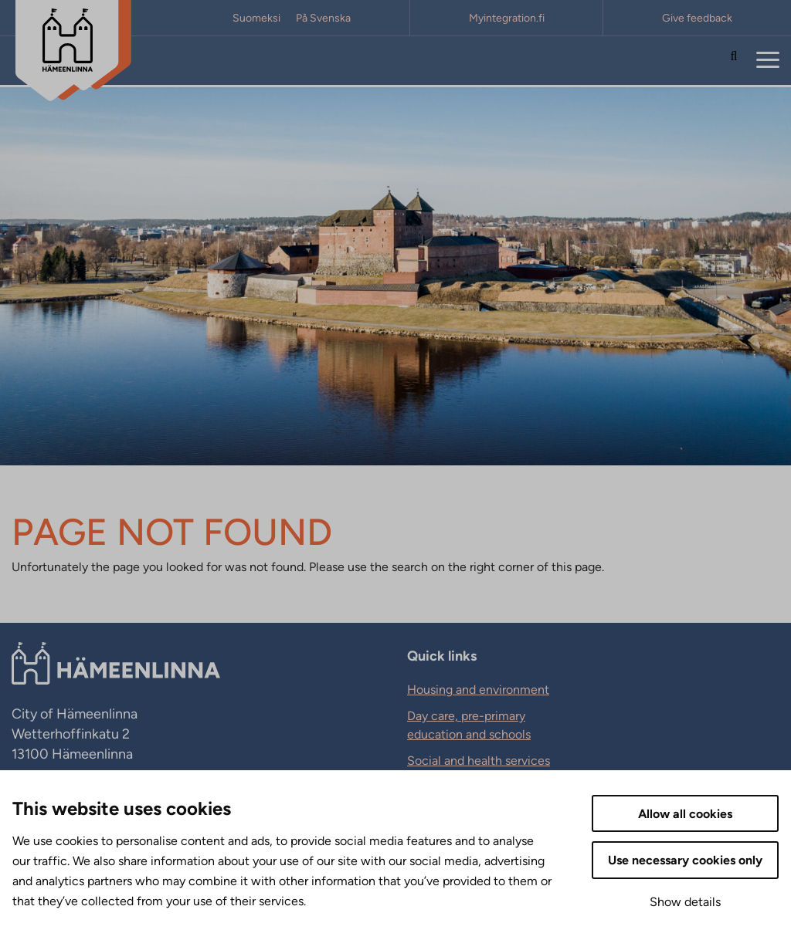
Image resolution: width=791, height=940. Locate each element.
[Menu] (767, 60)
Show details (685, 901)
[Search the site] (734, 61)
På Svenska (323, 18)
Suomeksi (256, 18)
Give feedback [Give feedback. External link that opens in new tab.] (697, 18)
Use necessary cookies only (685, 860)
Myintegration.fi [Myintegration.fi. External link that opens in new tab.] (507, 18)
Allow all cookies (685, 813)
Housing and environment (478, 689)
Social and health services (478, 760)
